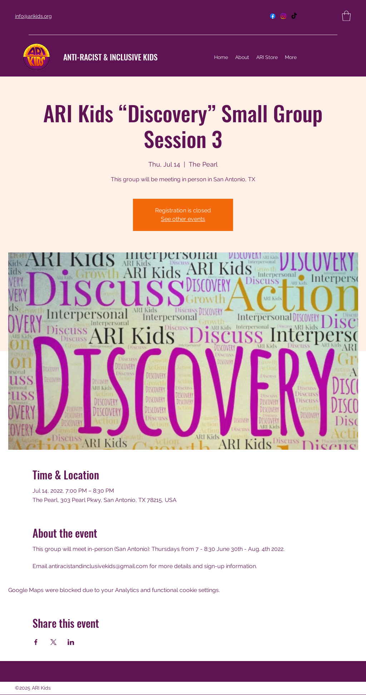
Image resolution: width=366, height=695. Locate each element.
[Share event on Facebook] (36, 642)
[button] (346, 16)
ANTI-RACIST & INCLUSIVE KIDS (110, 57)
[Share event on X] (53, 642)
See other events (183, 219)
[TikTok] (294, 16)
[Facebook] (272, 16)
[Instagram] (283, 16)
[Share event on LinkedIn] (71, 642)
